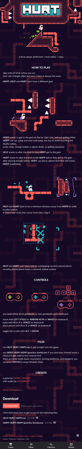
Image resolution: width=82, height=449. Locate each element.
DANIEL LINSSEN (22, 378)
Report (32, 436)
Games (5, 439)
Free (27, 439)
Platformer (21, 439)
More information (13, 389)
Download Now (11, 406)
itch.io (5, 436)
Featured (12, 439)
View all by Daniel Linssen (18, 436)
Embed (39, 436)
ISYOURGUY (23, 381)
